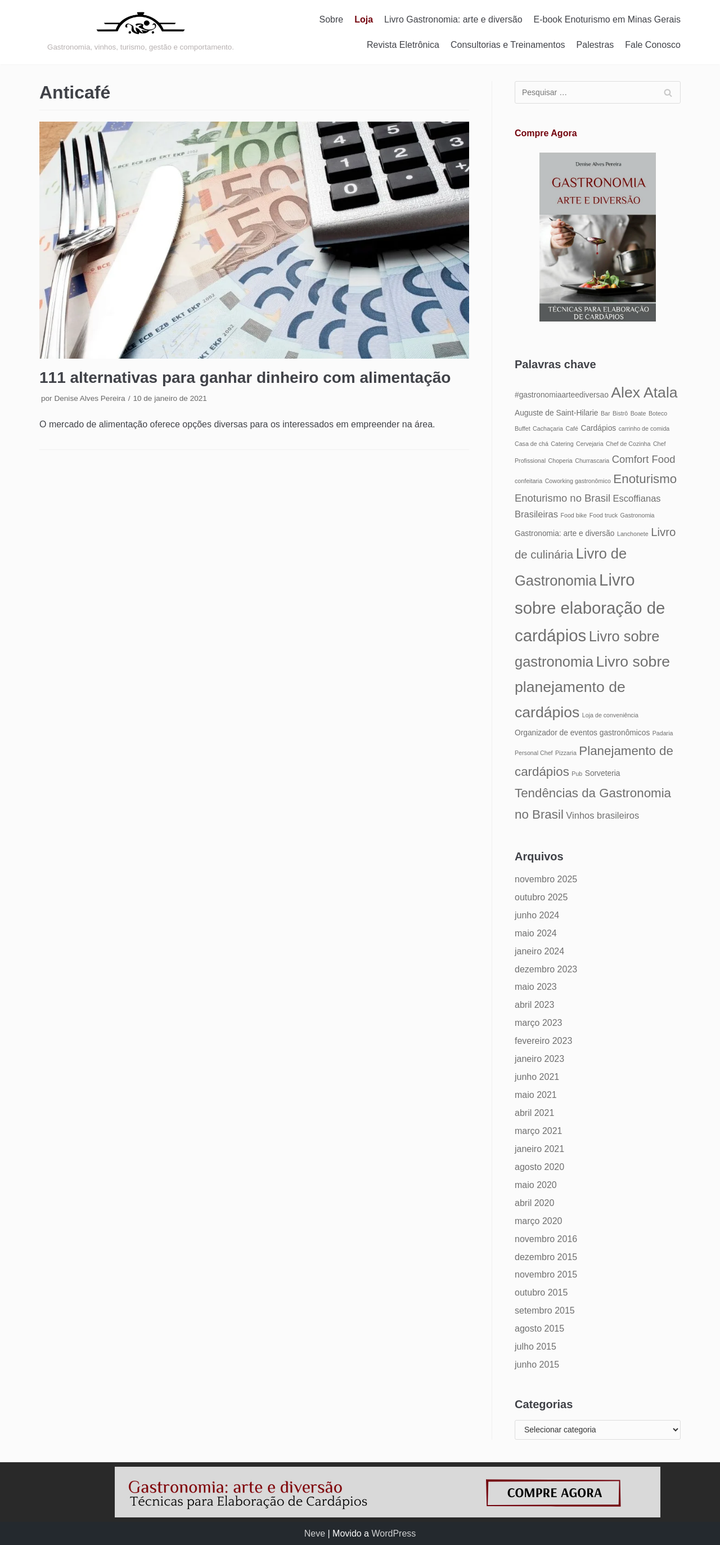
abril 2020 (534, 1203)
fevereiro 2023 (543, 1041)
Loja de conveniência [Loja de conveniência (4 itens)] (610, 715)
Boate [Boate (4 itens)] (638, 413)
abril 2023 (534, 1005)
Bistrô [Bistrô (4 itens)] (620, 413)
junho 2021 (537, 1077)
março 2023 (538, 1023)
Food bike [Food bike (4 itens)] (573, 515)
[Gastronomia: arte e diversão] (140, 32)
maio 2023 (536, 987)
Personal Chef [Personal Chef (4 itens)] (534, 752)
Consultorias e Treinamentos (508, 45)
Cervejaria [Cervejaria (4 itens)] (590, 443)
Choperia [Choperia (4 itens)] (560, 460)
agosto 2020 (539, 1167)
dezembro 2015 (546, 1257)
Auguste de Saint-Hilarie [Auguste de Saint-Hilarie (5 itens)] (556, 413)
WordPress (393, 1533)
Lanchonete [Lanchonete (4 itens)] (633, 533)
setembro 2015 (545, 1310)
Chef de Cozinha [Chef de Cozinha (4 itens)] (628, 443)
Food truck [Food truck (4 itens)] (604, 515)
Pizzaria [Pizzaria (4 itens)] (566, 752)
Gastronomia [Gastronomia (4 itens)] (637, 515)
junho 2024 (537, 915)
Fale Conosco (653, 45)
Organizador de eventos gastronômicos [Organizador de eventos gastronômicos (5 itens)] (582, 733)
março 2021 (538, 1131)
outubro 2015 (541, 1292)
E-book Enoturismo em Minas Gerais (607, 19)
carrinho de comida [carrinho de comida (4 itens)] (644, 428)
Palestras (595, 45)
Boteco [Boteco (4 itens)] (658, 413)
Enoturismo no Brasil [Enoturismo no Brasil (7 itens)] (562, 498)
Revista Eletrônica (403, 45)
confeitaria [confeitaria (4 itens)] (528, 480)
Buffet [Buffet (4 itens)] (522, 428)
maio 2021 (536, 1095)
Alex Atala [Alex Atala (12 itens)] (644, 392)
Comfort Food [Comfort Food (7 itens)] (644, 459)
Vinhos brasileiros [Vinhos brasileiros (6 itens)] (602, 815)
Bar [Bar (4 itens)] (605, 413)
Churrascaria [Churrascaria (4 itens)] (592, 460)
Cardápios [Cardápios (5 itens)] (598, 428)
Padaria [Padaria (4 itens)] (662, 733)
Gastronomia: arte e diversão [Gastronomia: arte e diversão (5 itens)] (565, 533)
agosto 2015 (539, 1328)
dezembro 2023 (546, 969)
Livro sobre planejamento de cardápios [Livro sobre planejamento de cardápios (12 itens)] (592, 687)
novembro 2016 (546, 1239)
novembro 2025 (546, 879)
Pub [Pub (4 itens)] (577, 773)
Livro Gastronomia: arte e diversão (453, 19)
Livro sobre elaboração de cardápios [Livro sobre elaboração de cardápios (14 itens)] (590, 607)
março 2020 (538, 1221)
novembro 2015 (546, 1274)
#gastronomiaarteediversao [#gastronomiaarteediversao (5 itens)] (562, 395)
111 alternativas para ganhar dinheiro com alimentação (245, 377)
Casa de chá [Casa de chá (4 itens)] (531, 443)
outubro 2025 (541, 897)
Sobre (332, 19)
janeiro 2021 (539, 1149)
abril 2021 (534, 1113)
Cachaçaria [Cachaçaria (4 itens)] (548, 428)
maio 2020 (536, 1185)
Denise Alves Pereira (89, 398)
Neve (314, 1533)
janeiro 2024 (539, 951)
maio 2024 (536, 933)
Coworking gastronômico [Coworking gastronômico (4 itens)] (578, 480)
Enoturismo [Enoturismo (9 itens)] (645, 479)
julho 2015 (535, 1346)
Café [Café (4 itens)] (571, 428)
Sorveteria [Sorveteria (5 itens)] (602, 773)
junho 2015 (537, 1364)
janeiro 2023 (539, 1059)
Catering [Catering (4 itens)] (562, 443)
